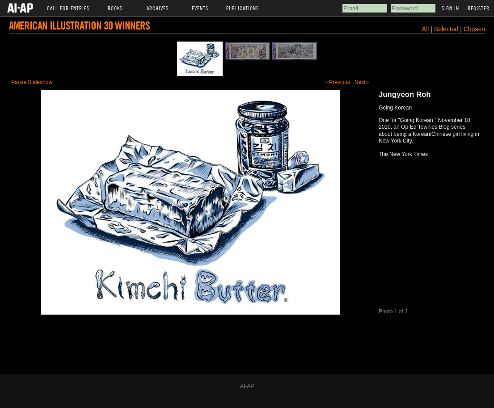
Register (479, 8)
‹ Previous (338, 82)
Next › (362, 82)
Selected (447, 29)
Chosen (474, 29)
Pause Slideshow (31, 82)
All (425, 29)
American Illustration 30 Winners (79, 25)
